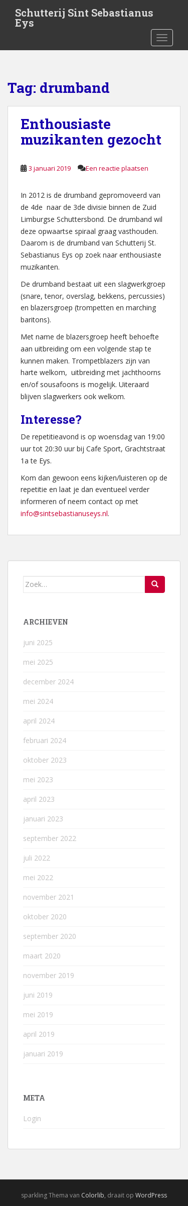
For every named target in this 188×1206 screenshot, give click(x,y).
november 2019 (48, 975)
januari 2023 (43, 818)
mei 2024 (38, 701)
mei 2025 (38, 662)
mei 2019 (38, 1014)
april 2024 (39, 721)
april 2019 (39, 1034)
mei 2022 (38, 877)
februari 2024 (44, 740)
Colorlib (92, 1195)
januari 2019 (43, 1053)
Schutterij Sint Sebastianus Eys (84, 15)
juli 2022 (36, 858)
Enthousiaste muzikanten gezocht (91, 131)
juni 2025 (38, 642)
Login (32, 1118)
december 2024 (48, 681)
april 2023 (39, 799)
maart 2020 (42, 955)
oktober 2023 (45, 760)
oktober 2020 (45, 916)
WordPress (151, 1195)
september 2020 (49, 936)
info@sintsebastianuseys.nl (64, 513)
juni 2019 (38, 995)
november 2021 (48, 897)
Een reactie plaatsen (117, 168)
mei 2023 (38, 779)
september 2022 (49, 838)
